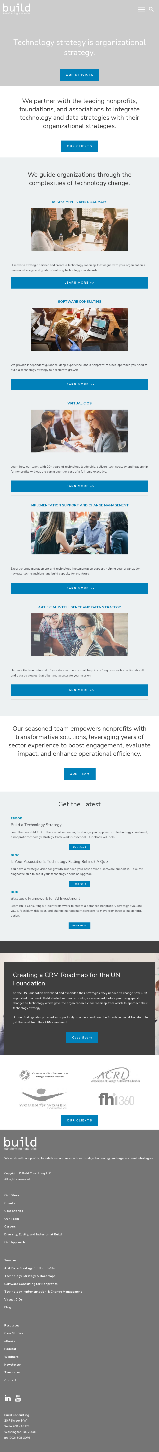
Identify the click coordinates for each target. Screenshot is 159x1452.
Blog (7, 1307)
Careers (10, 1226)
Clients (9, 1203)
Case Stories (13, 1211)
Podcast (10, 1349)
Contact (10, 1380)
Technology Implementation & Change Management (43, 1292)
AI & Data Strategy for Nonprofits (29, 1268)
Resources (11, 1325)
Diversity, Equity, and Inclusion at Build (33, 1234)
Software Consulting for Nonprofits (30, 1284)
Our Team (11, 1219)
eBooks (9, 1341)
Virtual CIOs (13, 1300)
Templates (12, 1372)
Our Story (11, 1195)
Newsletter (12, 1365)
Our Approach (14, 1242)
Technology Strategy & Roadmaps (29, 1276)
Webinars (11, 1357)
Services (10, 1260)
